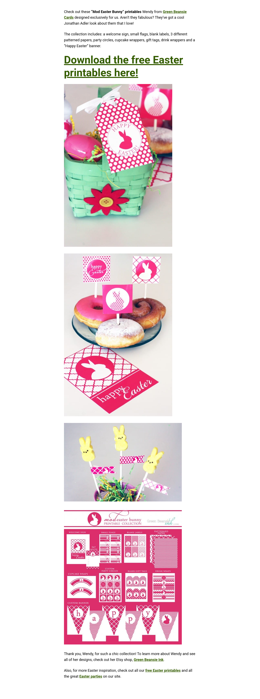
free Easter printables (163, 670)
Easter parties (90, 676)
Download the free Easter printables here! (123, 66)
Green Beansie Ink (149, 659)
